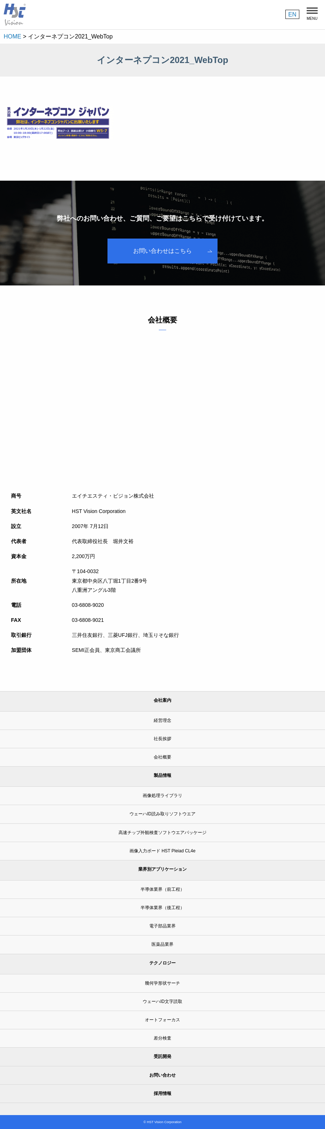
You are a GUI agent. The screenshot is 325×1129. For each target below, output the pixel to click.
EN (292, 14)
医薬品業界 (162, 944)
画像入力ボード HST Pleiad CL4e (162, 850)
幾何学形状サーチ (162, 983)
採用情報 (162, 1093)
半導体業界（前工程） (162, 889)
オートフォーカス (162, 1019)
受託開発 (162, 1056)
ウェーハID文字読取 (162, 1001)
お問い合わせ (162, 1075)
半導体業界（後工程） (162, 907)
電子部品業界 (162, 926)
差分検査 (162, 1038)
